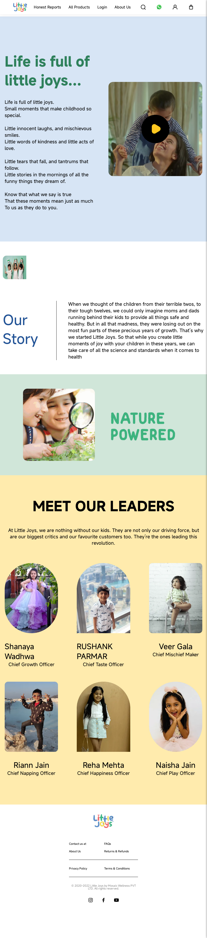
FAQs (107, 843)
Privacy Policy (78, 868)
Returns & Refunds (116, 851)
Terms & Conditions (117, 868)
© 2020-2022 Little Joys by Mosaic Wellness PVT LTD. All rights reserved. (103, 887)
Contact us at (77, 843)
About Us (75, 851)
